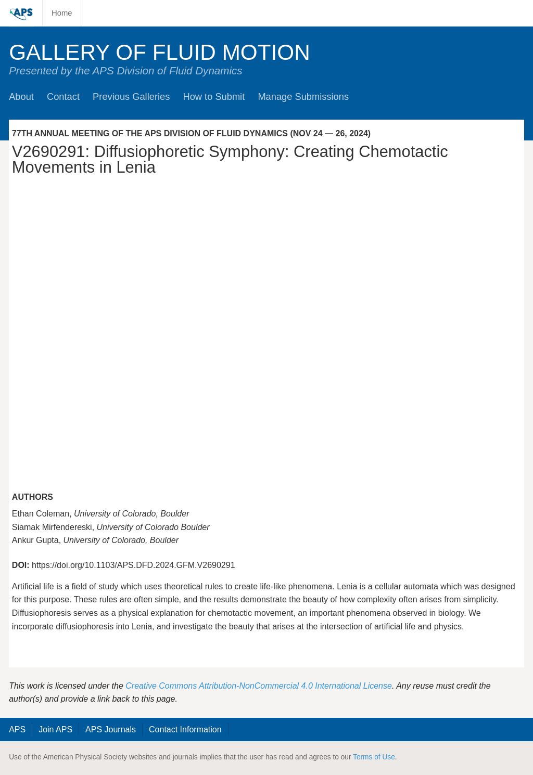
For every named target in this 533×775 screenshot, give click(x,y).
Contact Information (185, 729)
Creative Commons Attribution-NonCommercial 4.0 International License (258, 685)
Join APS (55, 729)
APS (17, 729)
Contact (63, 96)
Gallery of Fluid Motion (159, 52)
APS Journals (110, 729)
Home (62, 13)
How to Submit (214, 96)
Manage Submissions (303, 96)
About (21, 96)
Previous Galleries (131, 96)
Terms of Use (374, 757)
